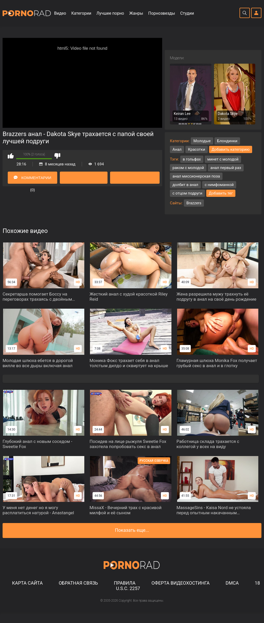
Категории (81, 13)
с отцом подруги (187, 193)
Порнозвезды (161, 13)
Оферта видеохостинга (180, 583)
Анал (177, 149)
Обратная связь (78, 583)
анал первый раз (225, 167)
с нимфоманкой (219, 184)
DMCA (232, 583)
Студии (187, 13)
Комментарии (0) (32, 179)
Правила (125, 583)
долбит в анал (185, 184)
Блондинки (227, 141)
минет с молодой (222, 159)
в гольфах (192, 159)
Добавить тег (221, 193)
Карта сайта (27, 583)
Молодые (202, 141)
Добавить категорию (231, 149)
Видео (60, 13)
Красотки (196, 149)
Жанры (136, 13)
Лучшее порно (110, 13)
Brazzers (193, 203)
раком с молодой (188, 167)
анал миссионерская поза (196, 176)
